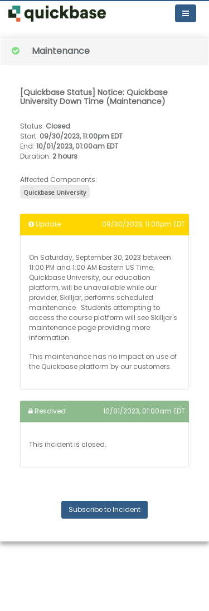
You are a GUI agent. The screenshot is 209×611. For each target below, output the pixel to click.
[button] (57, 13)
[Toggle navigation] (185, 13)
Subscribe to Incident (104, 509)
